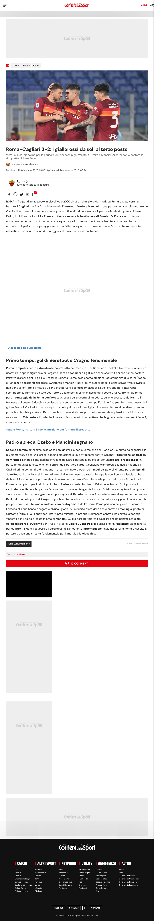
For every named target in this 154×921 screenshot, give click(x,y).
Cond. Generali (102, 888)
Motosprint (64, 879)
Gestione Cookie (103, 882)
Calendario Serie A (127, 876)
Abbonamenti (85, 869)
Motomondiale (41, 872)
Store (81, 876)
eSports (38, 888)
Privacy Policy (102, 885)
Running (38, 882)
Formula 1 (39, 869)
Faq (97, 891)
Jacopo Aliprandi (19, 164)
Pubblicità (83, 879)
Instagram (74, 908)
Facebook (58, 908)
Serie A (26, 65)
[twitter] (21, 194)
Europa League (21, 882)
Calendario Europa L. (128, 882)
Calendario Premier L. (128, 885)
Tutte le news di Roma (19, 544)
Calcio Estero (20, 888)
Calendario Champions (129, 879)
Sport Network (65, 885)
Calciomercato (21, 891)
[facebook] (9, 194)
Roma (36, 65)
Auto (61, 869)
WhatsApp (95, 908)
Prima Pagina (84, 872)
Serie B (18, 876)
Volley (37, 885)
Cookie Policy (101, 879)
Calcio (16, 65)
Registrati (83, 888)
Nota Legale (101, 876)
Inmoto (62, 876)
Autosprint (63, 872)
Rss (80, 882)
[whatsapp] (15, 194)
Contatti (99, 869)
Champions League (23, 879)
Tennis (37, 879)
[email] (28, 194)
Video (121, 869)
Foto (121, 872)
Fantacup (63, 888)
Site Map (83, 885)
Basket (38, 876)
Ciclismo (38, 891)
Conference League (23, 885)
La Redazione (101, 872)
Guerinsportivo (65, 882)
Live (145, 5)
